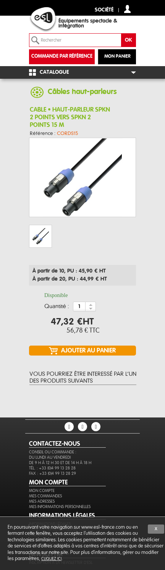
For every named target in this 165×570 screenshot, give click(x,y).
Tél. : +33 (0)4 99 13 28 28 (52, 468)
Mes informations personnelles (60, 507)
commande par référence (61, 56)
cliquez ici (51, 559)
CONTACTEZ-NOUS (54, 444)
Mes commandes (45, 496)
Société (104, 10)
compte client (127, 9)
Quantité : (56, 306)
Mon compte (42, 491)
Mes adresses (42, 501)
